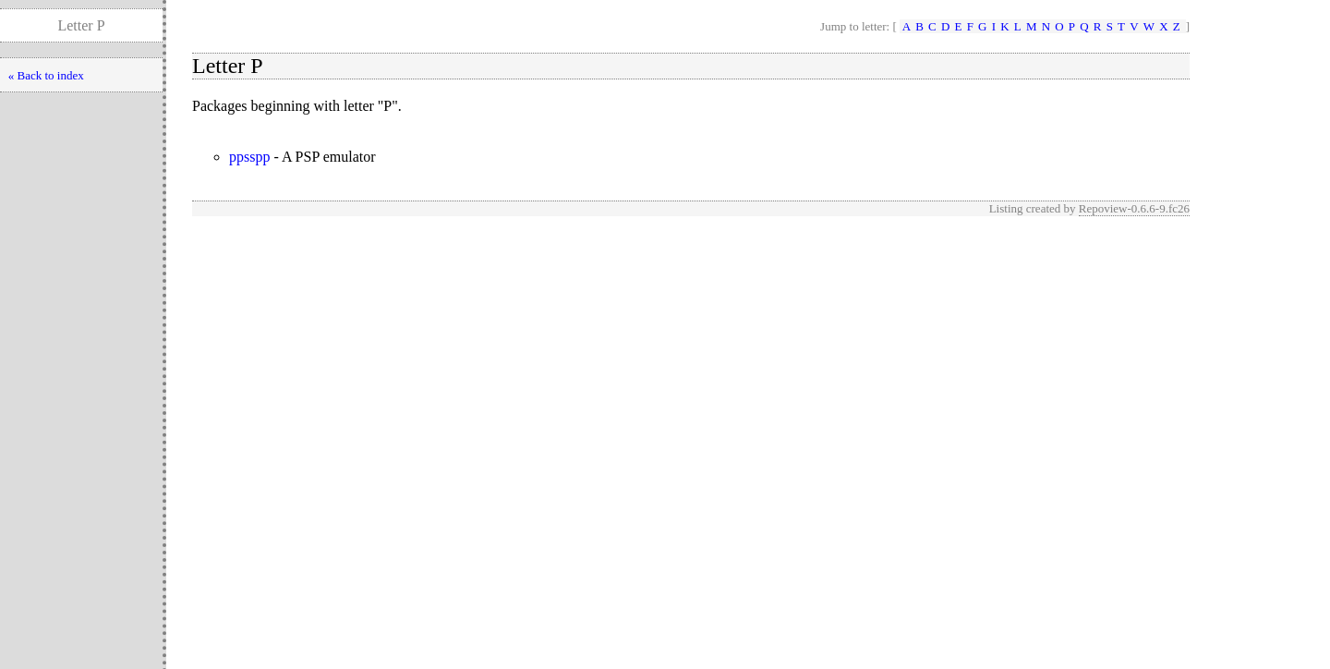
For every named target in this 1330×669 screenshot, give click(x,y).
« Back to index (46, 75)
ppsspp (249, 156)
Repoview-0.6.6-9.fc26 (1134, 208)
